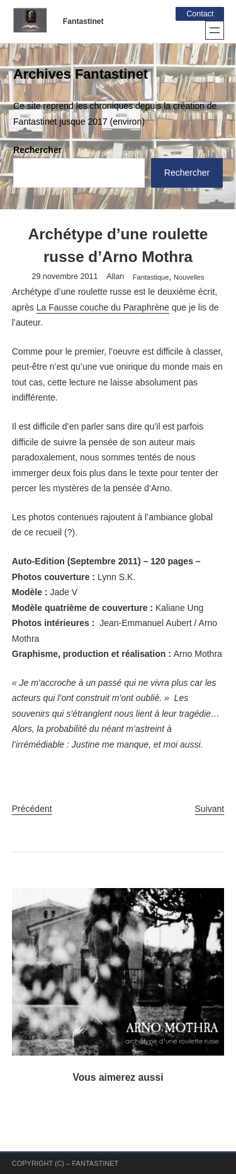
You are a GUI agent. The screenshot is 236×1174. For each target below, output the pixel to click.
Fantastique (151, 277)
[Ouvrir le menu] (214, 30)
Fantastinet (83, 21)
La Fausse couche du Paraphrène (103, 307)
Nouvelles (189, 277)
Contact (199, 13)
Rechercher (37, 150)
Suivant (210, 809)
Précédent (32, 809)
